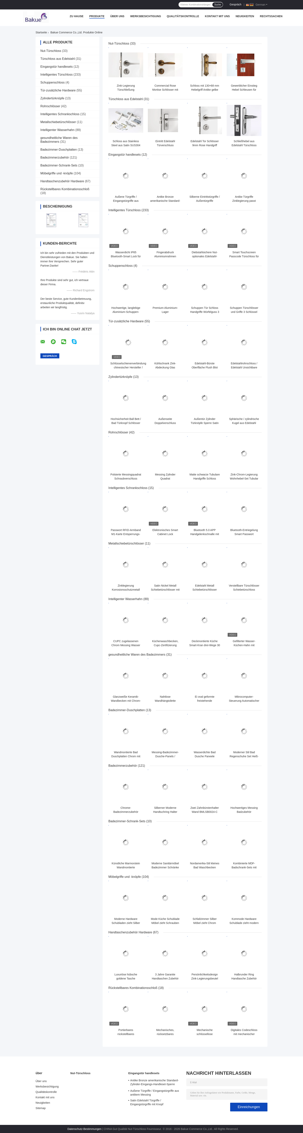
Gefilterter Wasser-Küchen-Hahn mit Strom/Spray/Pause (244, 645)
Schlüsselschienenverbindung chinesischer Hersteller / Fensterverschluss (128, 367)
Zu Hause (76, 16)
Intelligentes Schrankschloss (59, 114)
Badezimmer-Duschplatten (58, 149)
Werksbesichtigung (145, 16)
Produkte (97, 16)
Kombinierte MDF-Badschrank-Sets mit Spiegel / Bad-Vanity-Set (244, 867)
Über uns (117, 16)
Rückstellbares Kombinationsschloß (64, 189)
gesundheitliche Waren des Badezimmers (136, 654)
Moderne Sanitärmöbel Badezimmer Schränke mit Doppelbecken (165, 867)
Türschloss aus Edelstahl (57, 58)
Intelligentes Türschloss (56, 74)
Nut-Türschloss (50, 50)
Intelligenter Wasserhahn (57, 130)
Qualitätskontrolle (183, 16)
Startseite (41, 32)
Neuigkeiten (245, 16)
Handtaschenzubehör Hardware (62, 181)
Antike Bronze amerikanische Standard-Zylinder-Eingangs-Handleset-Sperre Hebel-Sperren (154, 1083)
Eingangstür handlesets (56, 66)
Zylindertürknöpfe (52, 98)
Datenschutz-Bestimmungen (84, 1128)
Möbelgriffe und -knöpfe (56, 173)
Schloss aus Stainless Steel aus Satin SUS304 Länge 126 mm (125, 145)
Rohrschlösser (50, 106)
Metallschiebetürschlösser (58, 122)
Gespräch (235, 4)
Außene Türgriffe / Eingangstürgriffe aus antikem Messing (126, 200)
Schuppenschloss (52, 82)
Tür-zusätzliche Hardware (58, 90)
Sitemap (41, 1108)
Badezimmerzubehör (54, 157)
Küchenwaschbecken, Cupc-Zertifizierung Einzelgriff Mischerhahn (165, 645)
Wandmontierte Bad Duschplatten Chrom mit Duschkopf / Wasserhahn (126, 756)
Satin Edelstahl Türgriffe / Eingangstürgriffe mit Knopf (146, 1102)
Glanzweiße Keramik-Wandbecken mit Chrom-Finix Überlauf (126, 700)
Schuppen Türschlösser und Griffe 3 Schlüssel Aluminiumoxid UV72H (244, 311)
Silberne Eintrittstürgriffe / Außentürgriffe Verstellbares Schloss (205, 200)
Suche (217, 4)
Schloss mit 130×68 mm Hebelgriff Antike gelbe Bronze (204, 89)
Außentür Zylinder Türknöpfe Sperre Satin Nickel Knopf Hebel (205, 423)
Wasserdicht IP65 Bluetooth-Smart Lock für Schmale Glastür (126, 256)
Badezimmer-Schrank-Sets (58, 165)
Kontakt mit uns (217, 16)
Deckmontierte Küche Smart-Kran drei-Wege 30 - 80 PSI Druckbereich (204, 645)
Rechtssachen (271, 16)
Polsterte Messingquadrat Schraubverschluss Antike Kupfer (126, 478)
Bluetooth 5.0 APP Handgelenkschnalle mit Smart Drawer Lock (204, 534)
